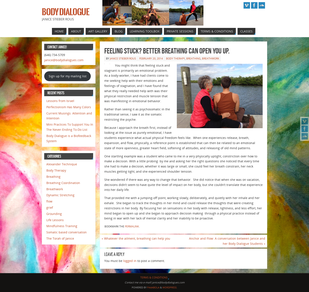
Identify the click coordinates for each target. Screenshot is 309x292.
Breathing (193, 58)
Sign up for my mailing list (67, 76)
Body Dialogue (65, 12)
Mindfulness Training (61, 226)
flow (49, 201)
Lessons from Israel (60, 101)
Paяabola (153, 287)
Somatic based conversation (66, 232)
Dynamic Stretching (60, 195)
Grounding (54, 214)
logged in (129, 261)
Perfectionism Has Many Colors (68, 107)
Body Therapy (175, 58)
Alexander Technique (61, 164)
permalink (132, 226)
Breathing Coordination (63, 183)
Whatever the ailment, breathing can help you (136, 238)
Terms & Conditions (154, 277)
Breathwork (210, 58)
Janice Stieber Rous (123, 58)
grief (49, 207)
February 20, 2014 (151, 58)
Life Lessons (55, 220)
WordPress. (169, 287)
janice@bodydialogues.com (63, 60)
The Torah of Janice (60, 238)
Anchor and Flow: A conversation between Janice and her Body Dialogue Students (227, 241)
